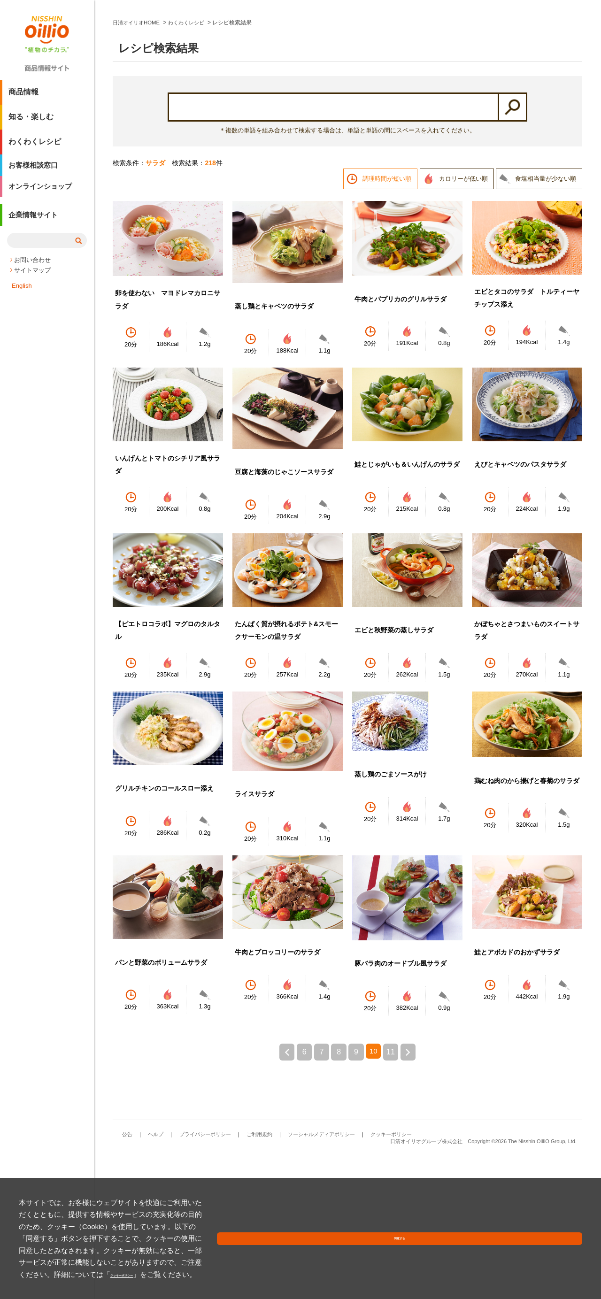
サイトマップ (32, 280)
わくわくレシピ (34, 145)
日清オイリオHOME (138, 164)
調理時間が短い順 (386, 320)
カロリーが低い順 (463, 320)
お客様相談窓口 (34, 170)
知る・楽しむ (31, 120)
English (22, 296)
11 (395, 1194)
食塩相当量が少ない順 (545, 320)
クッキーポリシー (216, 1274)
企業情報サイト (34, 227)
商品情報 (23, 95)
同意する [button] (560, 1264)
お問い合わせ (32, 270)
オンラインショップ (42, 195)
